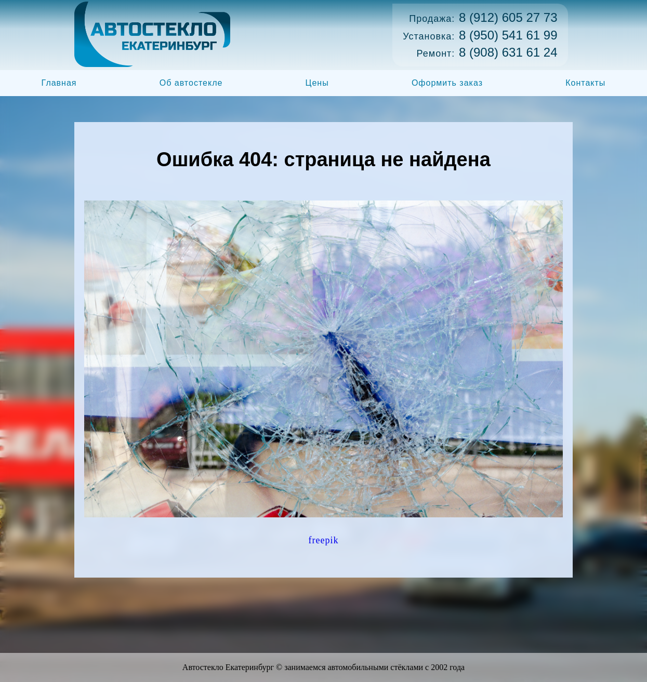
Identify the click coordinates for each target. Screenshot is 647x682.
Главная (59, 82)
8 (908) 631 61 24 (508, 52)
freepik (324, 540)
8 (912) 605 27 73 (508, 17)
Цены (317, 82)
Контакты (585, 82)
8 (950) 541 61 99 (508, 35)
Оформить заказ (447, 82)
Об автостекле (191, 82)
